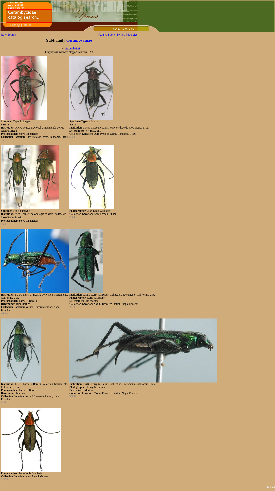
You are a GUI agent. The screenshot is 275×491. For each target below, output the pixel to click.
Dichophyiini (72, 48)
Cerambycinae (79, 40)
